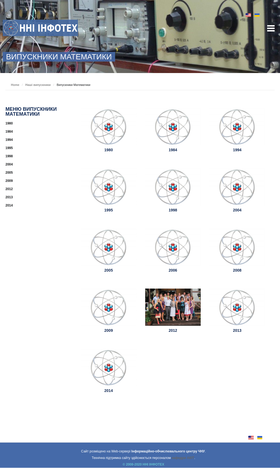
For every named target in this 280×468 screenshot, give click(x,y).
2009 (108, 330)
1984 (173, 150)
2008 (237, 270)
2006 (173, 270)
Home (15, 84)
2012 (173, 330)
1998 (173, 210)
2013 (237, 330)
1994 (237, 150)
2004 (237, 210)
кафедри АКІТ (183, 458)
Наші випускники (38, 84)
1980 (108, 150)
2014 (108, 390)
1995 (108, 210)
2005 (108, 270)
